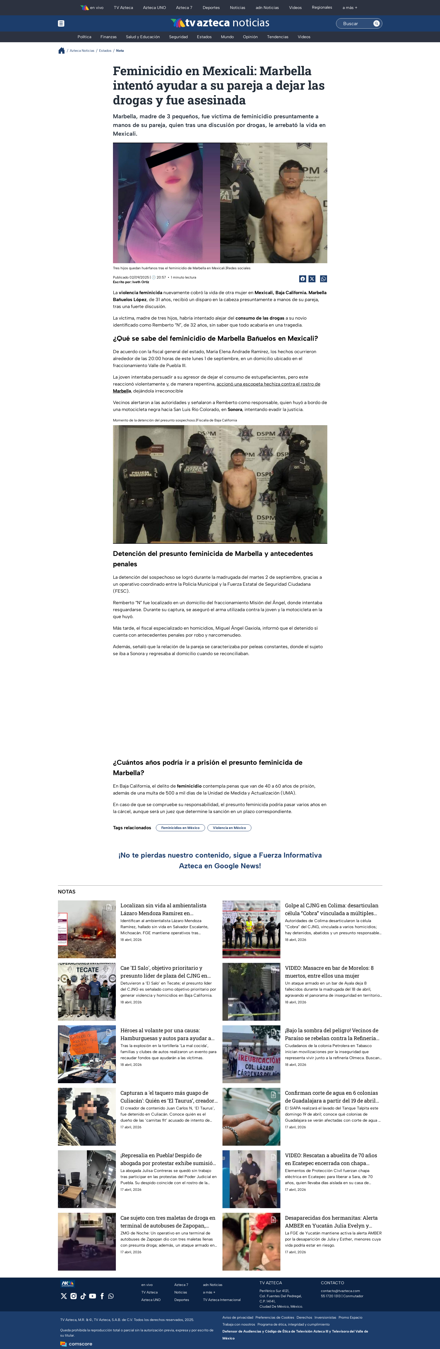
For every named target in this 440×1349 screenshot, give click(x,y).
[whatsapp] (111, 1297)
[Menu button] (81, 23)
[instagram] (73, 1298)
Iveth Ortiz (140, 282)
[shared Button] (323, 278)
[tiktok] (83, 1298)
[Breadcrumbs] (64, 50)
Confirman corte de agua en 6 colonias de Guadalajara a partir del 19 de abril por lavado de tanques (331, 1096)
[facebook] (102, 1298)
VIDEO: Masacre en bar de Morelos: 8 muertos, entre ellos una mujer (329, 971)
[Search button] (376, 23)
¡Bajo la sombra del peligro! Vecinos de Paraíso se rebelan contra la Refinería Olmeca (331, 1034)
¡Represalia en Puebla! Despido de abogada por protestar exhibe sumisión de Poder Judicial (168, 1159)
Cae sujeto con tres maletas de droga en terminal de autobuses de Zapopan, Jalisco (168, 1221)
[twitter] (63, 1298)
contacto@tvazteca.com (340, 1291)
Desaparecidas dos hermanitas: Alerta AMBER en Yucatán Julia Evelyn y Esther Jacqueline (331, 1221)
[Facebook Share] (302, 278)
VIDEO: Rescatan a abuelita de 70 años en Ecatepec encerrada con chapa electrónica (331, 1159)
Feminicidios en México (180, 828)
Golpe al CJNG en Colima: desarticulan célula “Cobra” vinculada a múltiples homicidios (332, 909)
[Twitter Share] (311, 278)
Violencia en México (229, 828)
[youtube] (92, 1298)
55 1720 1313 (331, 1296)
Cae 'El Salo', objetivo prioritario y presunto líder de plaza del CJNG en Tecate (164, 971)
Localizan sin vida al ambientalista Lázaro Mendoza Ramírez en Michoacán (164, 909)
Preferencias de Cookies (274, 1317)
